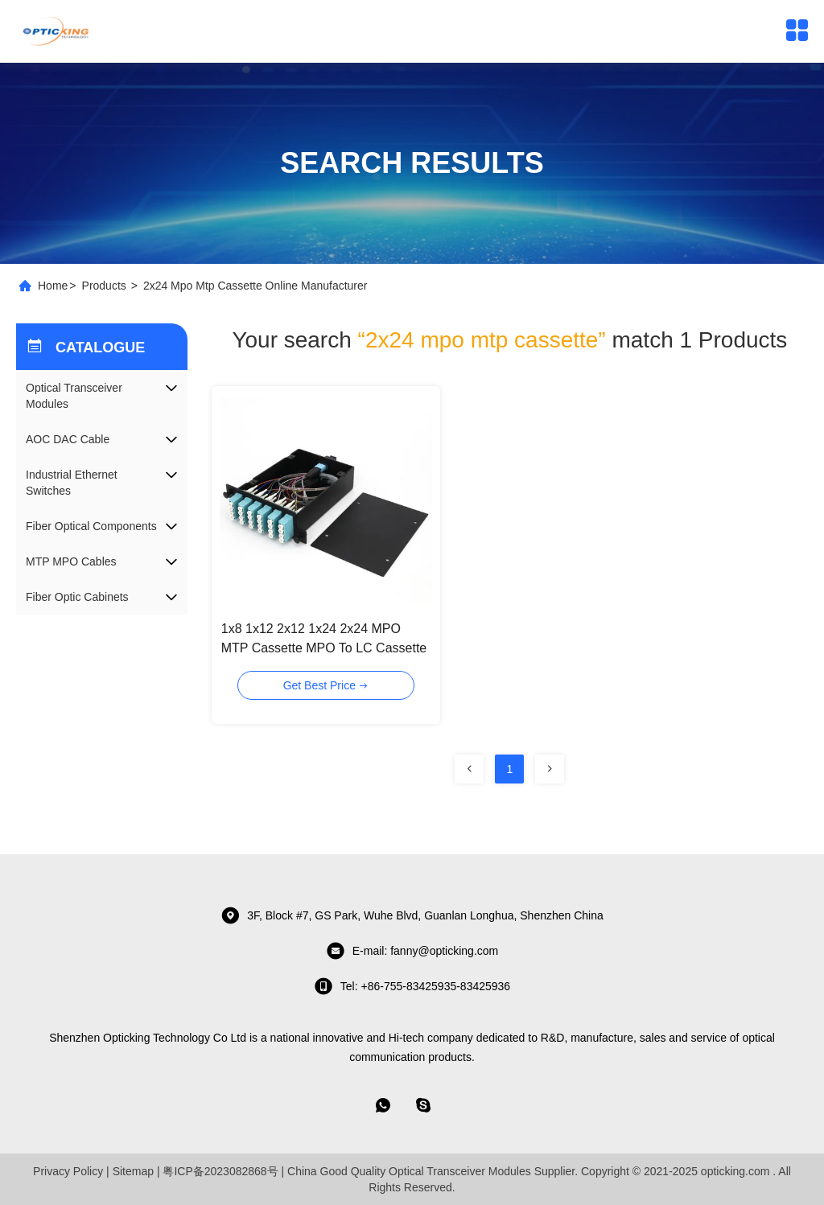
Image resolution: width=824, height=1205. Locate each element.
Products (104, 285)
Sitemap (133, 1171)
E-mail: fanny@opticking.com (412, 950)
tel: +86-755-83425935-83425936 (412, 986)
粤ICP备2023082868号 (220, 1171)
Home (53, 285)
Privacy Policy (68, 1171)
